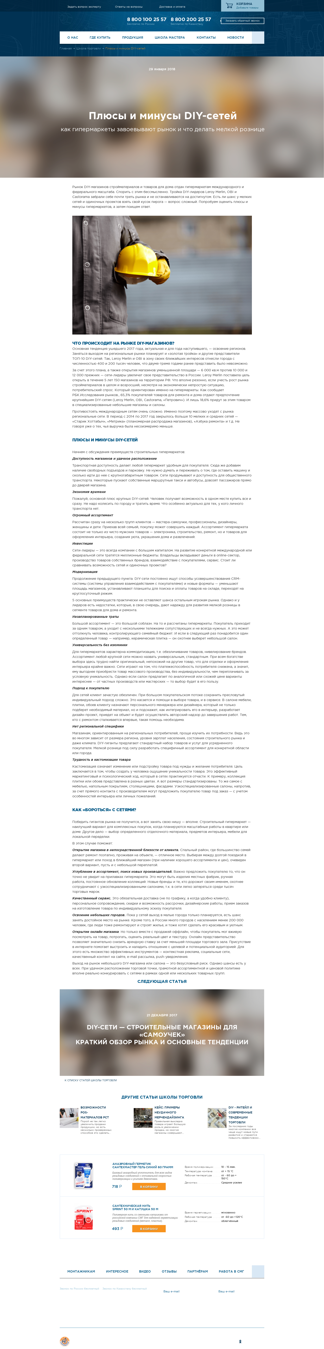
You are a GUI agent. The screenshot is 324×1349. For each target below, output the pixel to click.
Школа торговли (88, 48)
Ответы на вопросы (129, 6)
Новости (235, 37)
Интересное (117, 1271)
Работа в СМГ (231, 1271)
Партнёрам (197, 1271)
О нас (72, 37)
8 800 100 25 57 (146, 19)
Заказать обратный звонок (242, 20)
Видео (145, 1271)
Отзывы (169, 1271)
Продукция (132, 37)
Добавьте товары (247, 7)
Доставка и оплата (172, 6)
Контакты (206, 37)
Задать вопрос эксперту (84, 6)
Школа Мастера (170, 37)
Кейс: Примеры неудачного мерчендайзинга (169, 1112)
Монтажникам (81, 1271)
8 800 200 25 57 (191, 19)
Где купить (100, 37)
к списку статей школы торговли (91, 1080)
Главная (66, 48)
